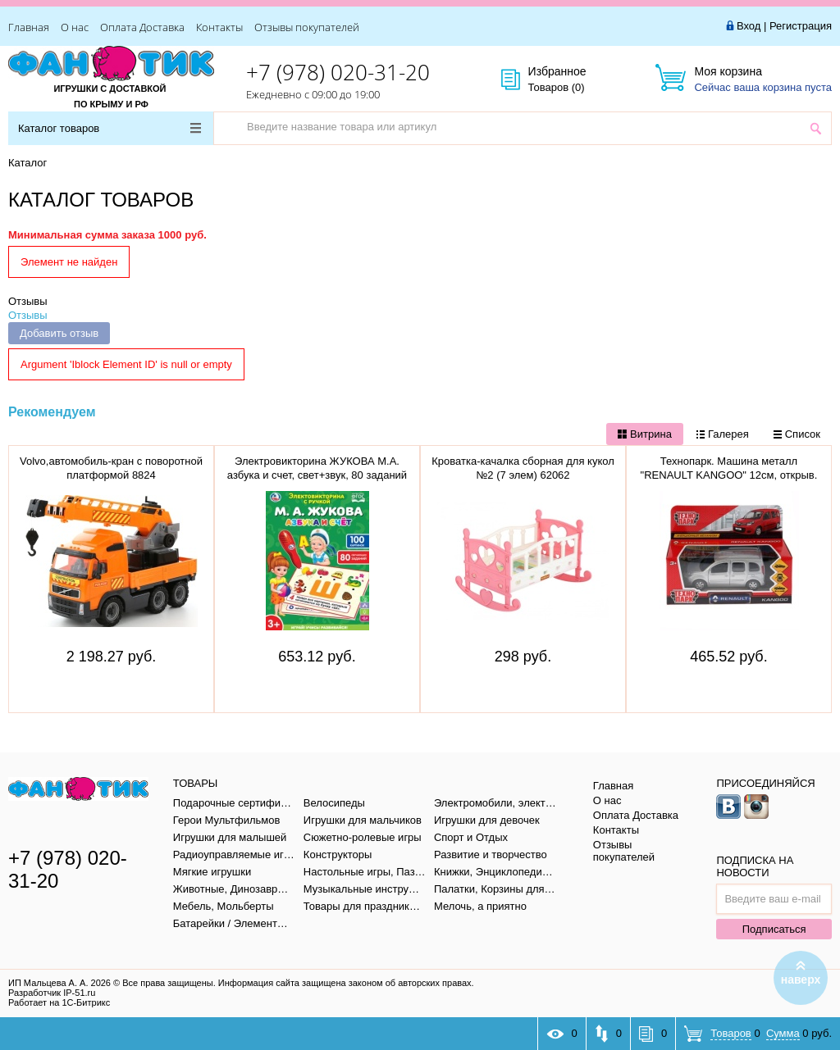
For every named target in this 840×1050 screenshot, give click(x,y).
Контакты (219, 27)
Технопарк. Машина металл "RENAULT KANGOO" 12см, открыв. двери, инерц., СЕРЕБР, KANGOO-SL (729, 475)
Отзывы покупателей (306, 27)
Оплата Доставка (142, 27)
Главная (28, 27)
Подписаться (774, 929)
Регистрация (800, 26)
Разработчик (51, 993)
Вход (748, 26)
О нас (75, 27)
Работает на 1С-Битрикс (59, 1002)
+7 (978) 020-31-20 (338, 72)
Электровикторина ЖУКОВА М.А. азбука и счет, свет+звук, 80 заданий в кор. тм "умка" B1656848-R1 (317, 475)
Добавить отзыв (59, 333)
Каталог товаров (109, 128)
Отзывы (28, 301)
